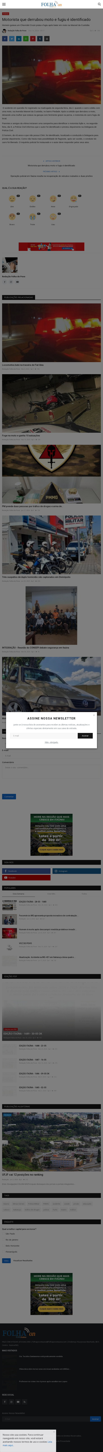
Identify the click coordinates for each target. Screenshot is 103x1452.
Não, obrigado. (51, 742)
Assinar (85, 735)
